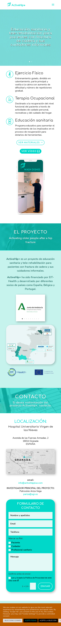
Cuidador (14, 546)
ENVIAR (45, 586)
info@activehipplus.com (30, 483)
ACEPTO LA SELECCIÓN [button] (48, 620)
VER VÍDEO (29, 151)
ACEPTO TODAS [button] (30, 620)
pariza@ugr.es (30, 494)
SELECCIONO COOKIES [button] (12, 620)
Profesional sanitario (20, 549)
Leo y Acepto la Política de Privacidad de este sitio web (30, 579)
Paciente (14, 542)
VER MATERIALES (29, 142)
